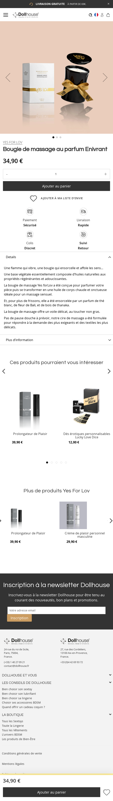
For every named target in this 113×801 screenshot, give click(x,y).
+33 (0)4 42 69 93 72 (71, 662)
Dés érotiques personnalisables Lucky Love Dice (86, 435)
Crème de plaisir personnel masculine (85, 535)
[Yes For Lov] (12, 142)
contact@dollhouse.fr (16, 666)
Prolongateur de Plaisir (30, 434)
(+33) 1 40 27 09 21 (14, 662)
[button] (8, 77)
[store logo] (25, 15)
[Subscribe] (19, 618)
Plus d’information (19, 340)
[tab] (56, 257)
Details (11, 257)
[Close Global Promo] (108, 3)
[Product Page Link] (30, 428)
